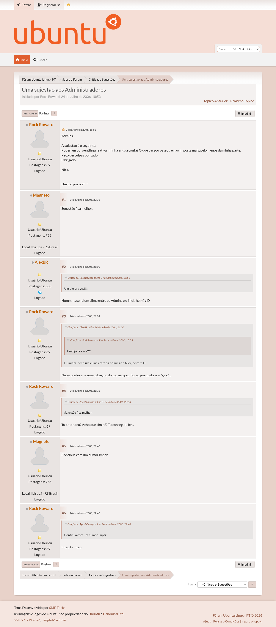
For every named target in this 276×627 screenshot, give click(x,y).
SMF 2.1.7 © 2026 (27, 620)
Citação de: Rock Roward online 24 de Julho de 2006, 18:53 (98, 277)
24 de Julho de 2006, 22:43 (85, 513)
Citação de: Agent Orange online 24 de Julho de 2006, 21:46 (99, 524)
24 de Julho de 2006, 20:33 (85, 199)
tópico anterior (216, 101)
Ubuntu (94, 614)
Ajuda (207, 621)
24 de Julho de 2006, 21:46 (85, 446)
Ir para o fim (30, 113)
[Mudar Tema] (69, 5)
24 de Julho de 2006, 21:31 (85, 316)
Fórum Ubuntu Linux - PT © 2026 (237, 615)
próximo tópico (242, 101)
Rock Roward (41, 124)
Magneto (41, 194)
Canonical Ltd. (113, 614)
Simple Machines (54, 620)
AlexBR (41, 262)
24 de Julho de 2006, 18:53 (81, 129)
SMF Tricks (57, 607)
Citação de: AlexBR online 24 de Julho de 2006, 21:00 (95, 327)
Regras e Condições (226, 621)
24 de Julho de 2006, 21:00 (85, 266)
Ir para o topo (31, 564)
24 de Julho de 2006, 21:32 (85, 390)
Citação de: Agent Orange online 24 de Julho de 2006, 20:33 (99, 401)
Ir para (192, 584)
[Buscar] (234, 49)
